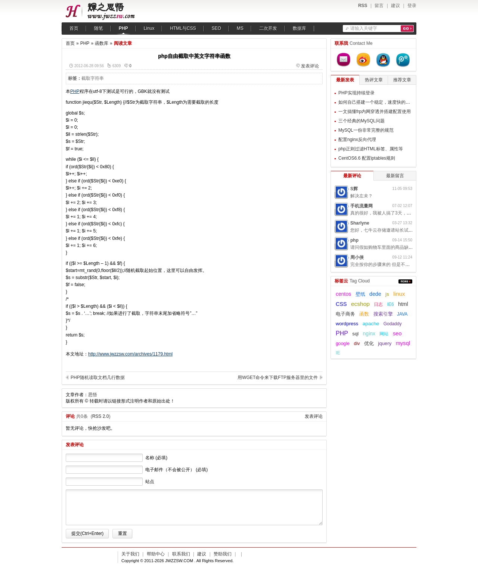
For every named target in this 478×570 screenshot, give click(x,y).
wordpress (347, 323)
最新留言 (395, 175)
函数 (364, 314)
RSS (362, 5)
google (343, 343)
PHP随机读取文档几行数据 (98, 377)
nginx (369, 333)
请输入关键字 (363, 28)
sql (355, 333)
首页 (73, 28)
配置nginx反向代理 (357, 139)
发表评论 (310, 66)
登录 (411, 5)
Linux (149, 28)
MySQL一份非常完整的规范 (366, 130)
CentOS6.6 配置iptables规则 (366, 158)
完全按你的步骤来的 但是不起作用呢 (386, 264)
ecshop (360, 304)
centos (343, 294)
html (403, 304)
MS (240, 28)
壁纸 (360, 294)
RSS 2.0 (100, 416)
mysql (403, 343)
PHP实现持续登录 (356, 92)
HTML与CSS (183, 28)
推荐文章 (402, 79)
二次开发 (268, 28)
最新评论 (352, 175)
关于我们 (130, 554)
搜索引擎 (383, 314)
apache (371, 323)
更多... (405, 281)
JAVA (402, 314)
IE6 (390, 304)
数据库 (299, 28)
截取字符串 (92, 78)
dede (375, 294)
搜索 (407, 28)
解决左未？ (361, 195)
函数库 (101, 43)
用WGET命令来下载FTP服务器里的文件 (278, 377)
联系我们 (181, 554)
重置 (122, 533)
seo (397, 333)
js (387, 294)
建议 (395, 5)
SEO (216, 28)
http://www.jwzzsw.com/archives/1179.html (130, 354)
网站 (383, 333)
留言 (379, 5)
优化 (369, 343)
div (357, 343)
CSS (341, 304)
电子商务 (345, 314)
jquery (384, 343)
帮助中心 (156, 554)
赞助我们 (223, 554)
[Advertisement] (276, 134)
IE (338, 353)
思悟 (92, 394)
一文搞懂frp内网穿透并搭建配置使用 (374, 111)
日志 (378, 304)
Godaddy (393, 323)
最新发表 (345, 79)
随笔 (98, 28)
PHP (123, 28)
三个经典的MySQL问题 (361, 120)
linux (399, 294)
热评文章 (374, 79)
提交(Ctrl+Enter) (87, 533)
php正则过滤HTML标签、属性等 (370, 148)
